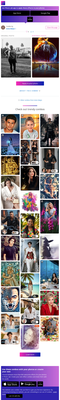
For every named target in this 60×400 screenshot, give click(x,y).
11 (32, 32)
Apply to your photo (30, 83)
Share (52, 27)
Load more (30, 354)
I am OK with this (14, 396)
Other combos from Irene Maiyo (30, 100)
